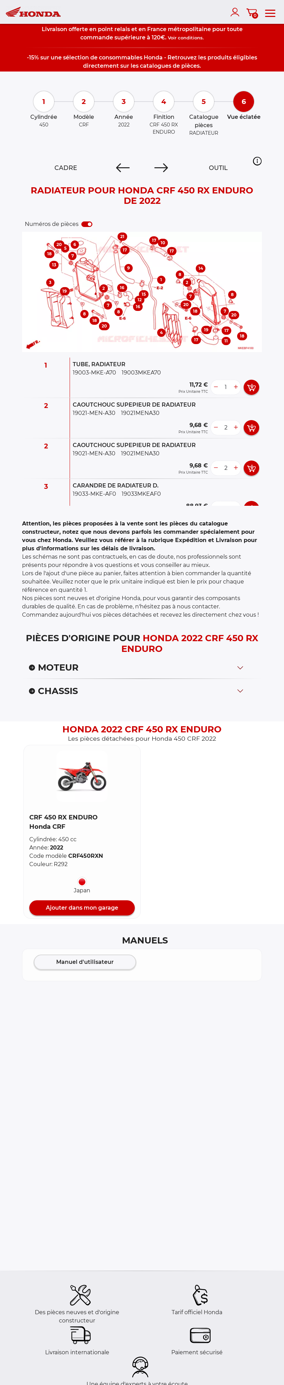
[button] (257, 161)
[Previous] (123, 168)
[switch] (86, 224)
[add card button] (251, 387)
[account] (236, 12)
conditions (190, 37)
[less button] (216, 387)
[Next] (161, 168)
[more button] (236, 387)
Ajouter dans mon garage (82, 907)
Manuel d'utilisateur (85, 962)
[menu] (270, 12)
